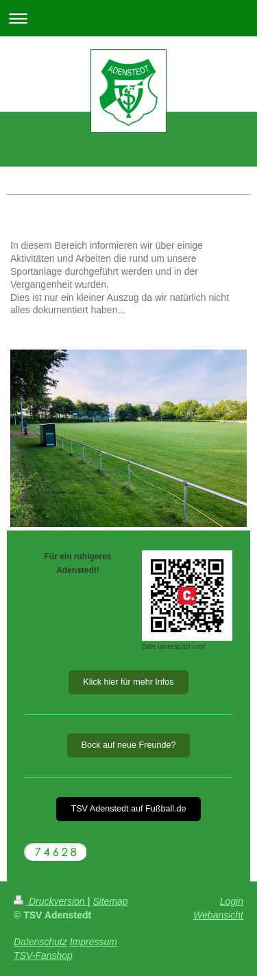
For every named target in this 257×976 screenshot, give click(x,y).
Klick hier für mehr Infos (128, 682)
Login (231, 901)
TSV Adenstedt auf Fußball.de (128, 809)
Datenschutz (40, 941)
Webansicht (218, 915)
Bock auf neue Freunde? (129, 745)
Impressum (93, 941)
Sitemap (110, 901)
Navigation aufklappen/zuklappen (128, 18)
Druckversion (50, 901)
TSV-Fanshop (43, 955)
